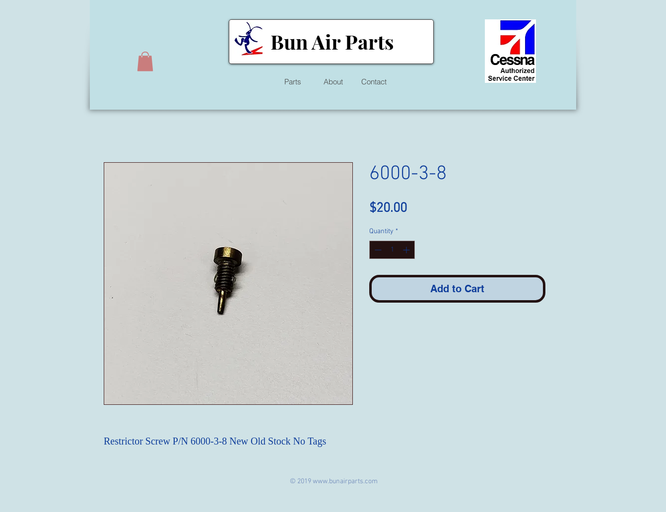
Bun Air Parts (332, 41)
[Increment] (407, 249)
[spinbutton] (392, 249)
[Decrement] (377, 249)
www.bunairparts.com (345, 481)
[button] (145, 61)
